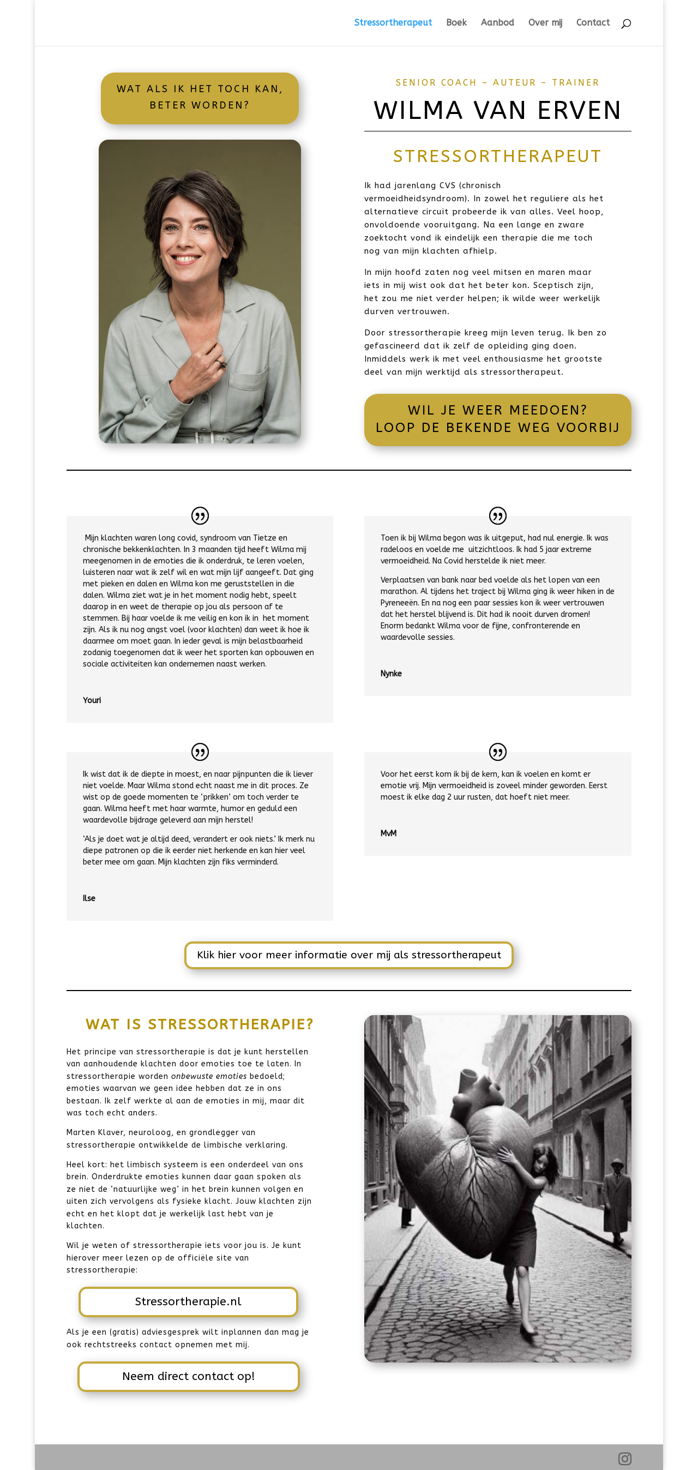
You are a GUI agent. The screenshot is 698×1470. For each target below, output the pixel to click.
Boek (456, 23)
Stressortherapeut (393, 23)
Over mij (545, 23)
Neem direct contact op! (188, 1376)
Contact (593, 23)
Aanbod (497, 23)
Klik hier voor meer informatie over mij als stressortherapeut (349, 955)
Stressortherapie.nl (188, 1302)
